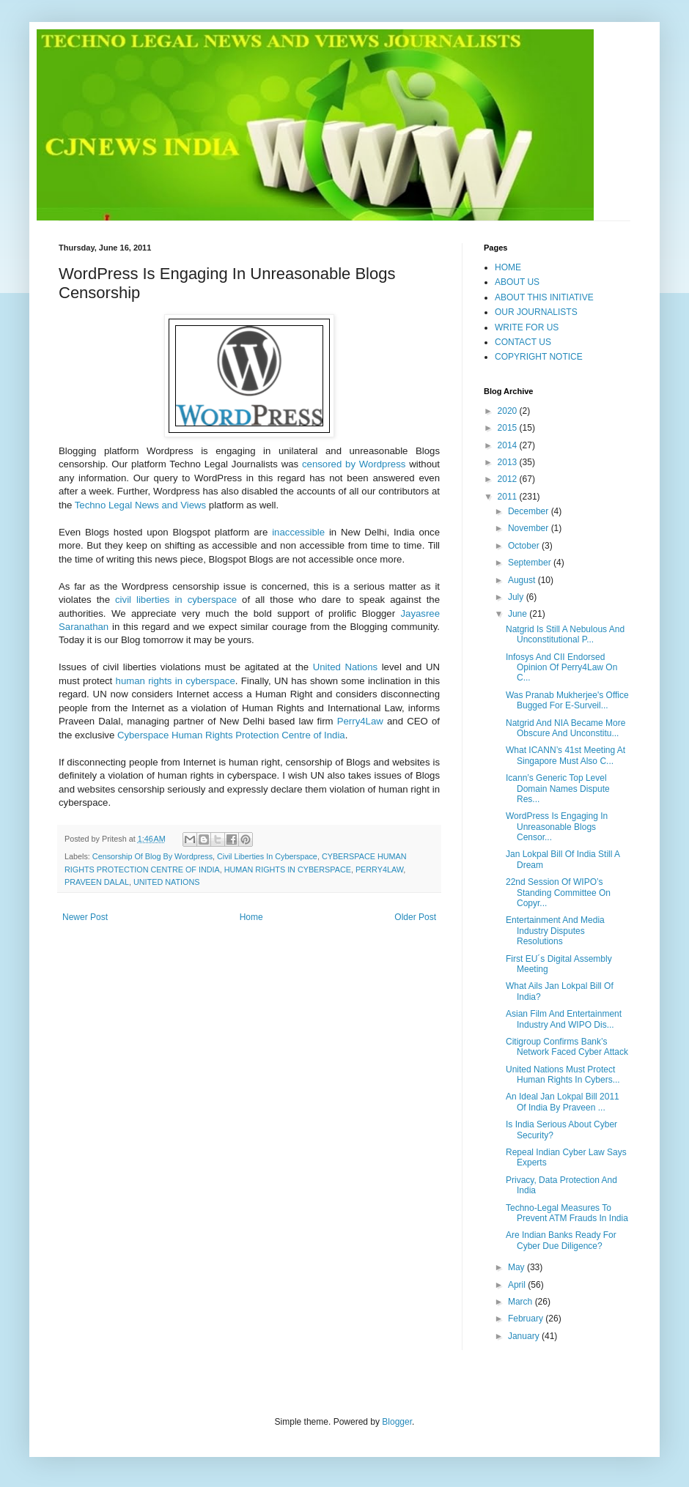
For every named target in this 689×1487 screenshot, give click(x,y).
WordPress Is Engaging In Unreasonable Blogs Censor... (557, 826)
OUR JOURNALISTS (536, 312)
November (529, 528)
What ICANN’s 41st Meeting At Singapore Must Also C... (565, 755)
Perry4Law (360, 721)
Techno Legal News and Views (140, 505)
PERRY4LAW (379, 869)
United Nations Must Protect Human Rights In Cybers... (563, 1074)
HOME (508, 267)
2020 (509, 411)
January (525, 1336)
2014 (509, 445)
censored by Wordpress (353, 464)
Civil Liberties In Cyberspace (267, 856)
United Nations (345, 666)
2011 (509, 497)
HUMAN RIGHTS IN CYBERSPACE (287, 869)
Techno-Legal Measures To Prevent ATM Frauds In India (567, 1213)
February (526, 1318)
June (518, 614)
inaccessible (298, 532)
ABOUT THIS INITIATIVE (544, 297)
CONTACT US (523, 342)
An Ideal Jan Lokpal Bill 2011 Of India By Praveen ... (562, 1101)
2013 (509, 462)
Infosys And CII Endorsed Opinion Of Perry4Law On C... (561, 667)
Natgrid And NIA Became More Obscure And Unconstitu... (565, 728)
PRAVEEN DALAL (97, 882)
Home (251, 917)
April (518, 1285)
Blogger (397, 1422)
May (517, 1267)
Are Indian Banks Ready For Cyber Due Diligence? (561, 1240)
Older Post (415, 917)
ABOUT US (517, 282)
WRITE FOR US (527, 327)
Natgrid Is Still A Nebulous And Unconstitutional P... (565, 634)
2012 (509, 479)
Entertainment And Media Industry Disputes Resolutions (555, 930)
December (529, 511)
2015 (509, 428)
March (521, 1302)
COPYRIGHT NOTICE (539, 357)
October (525, 546)
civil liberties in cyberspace (176, 599)
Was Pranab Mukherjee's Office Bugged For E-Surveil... (567, 700)
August (523, 580)
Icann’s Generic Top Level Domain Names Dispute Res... (558, 788)
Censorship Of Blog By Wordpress (152, 856)
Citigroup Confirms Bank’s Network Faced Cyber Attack (567, 1047)
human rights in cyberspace (175, 680)
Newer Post (85, 917)
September (530, 562)
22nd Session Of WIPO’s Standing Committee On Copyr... (558, 892)
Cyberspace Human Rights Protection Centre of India (231, 735)
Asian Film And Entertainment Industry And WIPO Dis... (564, 1019)
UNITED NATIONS (166, 882)
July (517, 597)
